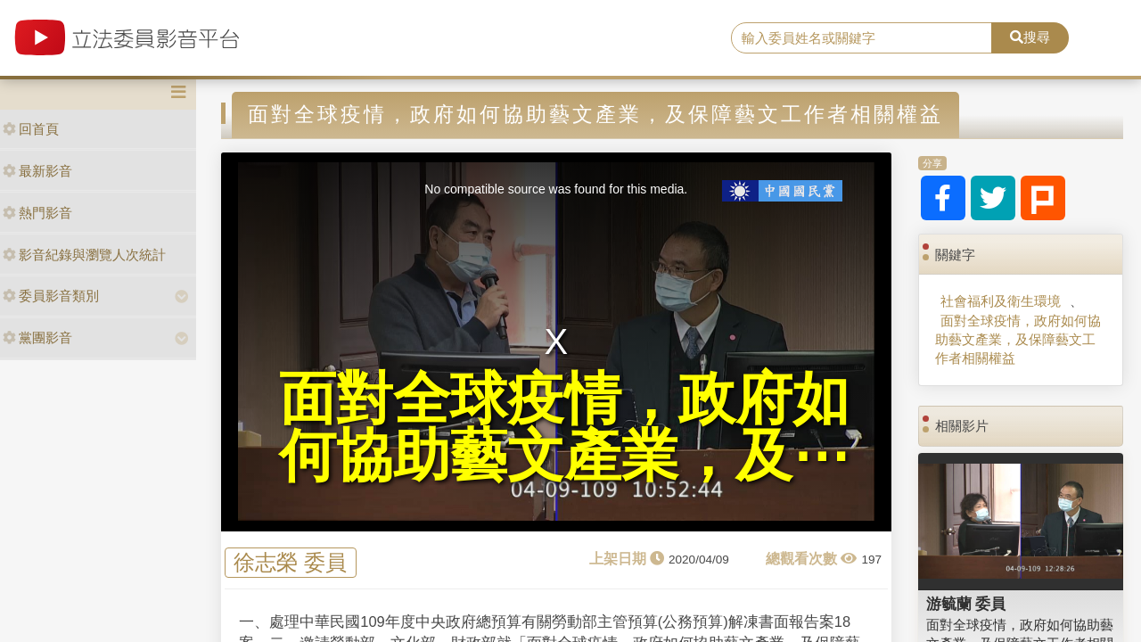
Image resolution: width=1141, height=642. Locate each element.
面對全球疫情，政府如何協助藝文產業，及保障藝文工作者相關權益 (1018, 339)
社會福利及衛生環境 (1000, 301)
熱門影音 (37, 212)
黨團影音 (37, 337)
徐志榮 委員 (290, 563)
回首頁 (31, 128)
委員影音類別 (51, 295)
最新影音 (37, 170)
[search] (861, 38)
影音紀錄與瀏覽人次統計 (84, 254)
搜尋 (1030, 37)
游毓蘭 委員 (966, 604)
